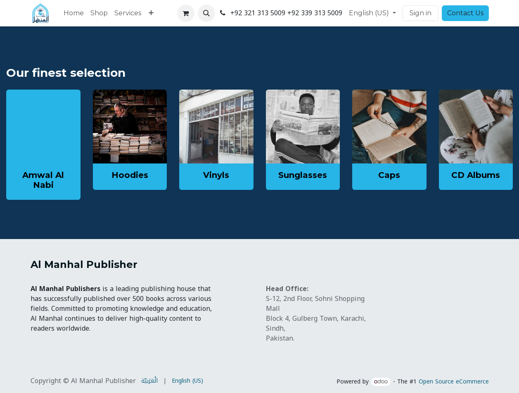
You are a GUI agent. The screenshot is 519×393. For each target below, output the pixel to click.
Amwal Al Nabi (43, 180)
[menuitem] (73, 13)
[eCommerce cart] (185, 13)
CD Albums (475, 175)
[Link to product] (130, 127)
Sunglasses (302, 175)
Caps (389, 175)
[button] (206, 13)
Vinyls (216, 175)
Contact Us (465, 13)
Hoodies (129, 175)
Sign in (420, 13)
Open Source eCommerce (454, 381)
